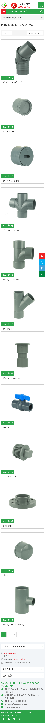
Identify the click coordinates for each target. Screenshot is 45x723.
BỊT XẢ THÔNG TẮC (11, 181)
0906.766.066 (10, 653)
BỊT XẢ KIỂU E (8, 131)
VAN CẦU (6, 427)
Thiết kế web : (5, 715)
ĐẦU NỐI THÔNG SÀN (12, 378)
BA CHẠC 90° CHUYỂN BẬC (14, 624)
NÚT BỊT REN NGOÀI (11, 476)
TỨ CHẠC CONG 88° (11, 230)
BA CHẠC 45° (8, 329)
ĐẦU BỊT (6, 575)
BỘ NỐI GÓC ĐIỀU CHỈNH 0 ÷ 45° (17, 82)
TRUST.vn (14, 715)
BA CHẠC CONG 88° (11, 279)
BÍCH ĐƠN (7, 526)
